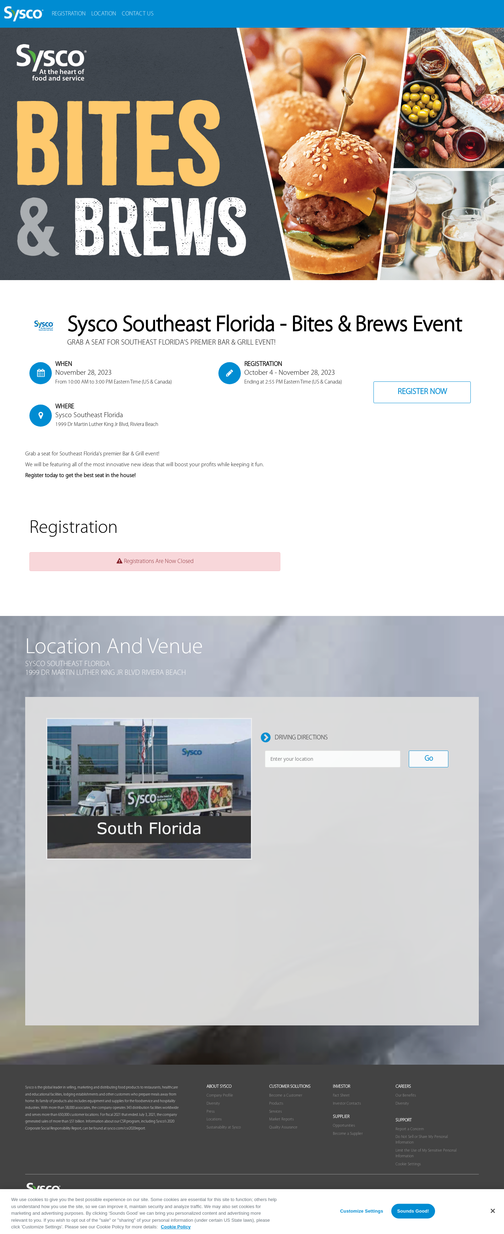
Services (275, 1112)
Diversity (213, 1103)
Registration (69, 14)
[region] (252, 1211)
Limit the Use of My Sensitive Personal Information (426, 1153)
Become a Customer (285, 1095)
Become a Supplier (348, 1134)
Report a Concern (410, 1129)
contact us (138, 14)
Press (210, 1112)
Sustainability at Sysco (223, 1127)
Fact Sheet (341, 1095)
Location (103, 14)
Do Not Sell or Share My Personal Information (422, 1140)
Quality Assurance (283, 1127)
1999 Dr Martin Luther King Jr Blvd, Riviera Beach (106, 424)
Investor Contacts (347, 1103)
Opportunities (344, 1126)
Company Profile (219, 1095)
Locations (214, 1119)
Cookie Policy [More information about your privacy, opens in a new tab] (176, 1226)
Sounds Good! (413, 1211)
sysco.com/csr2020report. (126, 1129)
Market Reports (281, 1119)
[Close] (492, 1211)
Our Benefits (406, 1095)
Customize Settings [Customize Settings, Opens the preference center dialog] (361, 1211)
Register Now (422, 392)
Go (429, 758)
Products (276, 1103)
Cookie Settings (408, 1164)
